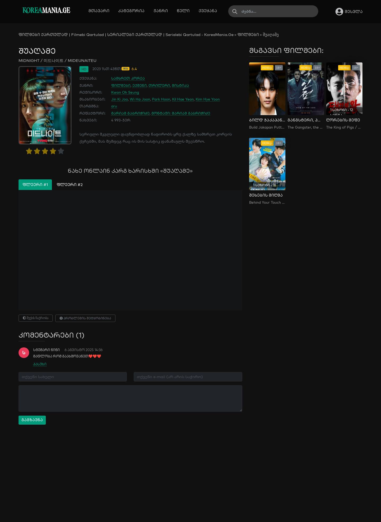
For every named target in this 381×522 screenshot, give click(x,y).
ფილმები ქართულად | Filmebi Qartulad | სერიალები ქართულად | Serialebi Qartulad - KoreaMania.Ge (126, 34)
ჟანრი (161, 10)
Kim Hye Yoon (208, 99)
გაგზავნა (32, 419)
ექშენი (139, 85)
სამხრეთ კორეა (128, 78)
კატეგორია (131, 10)
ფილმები (248, 34)
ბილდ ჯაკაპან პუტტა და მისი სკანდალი (267, 120)
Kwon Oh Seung (125, 92)
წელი (183, 10)
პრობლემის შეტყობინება (85, 318)
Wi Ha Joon (140, 99)
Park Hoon (161, 99)
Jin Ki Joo (119, 99)
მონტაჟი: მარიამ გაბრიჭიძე (180, 113)
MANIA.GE (46, 11)
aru (114, 106)
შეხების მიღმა (266, 195)
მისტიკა (180, 85)
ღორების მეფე (343, 120)
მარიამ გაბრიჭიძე (130, 113)
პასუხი (40, 364)
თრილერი (159, 85)
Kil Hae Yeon (183, 99)
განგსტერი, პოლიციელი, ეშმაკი (306, 120)
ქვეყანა (208, 10)
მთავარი (98, 10)
